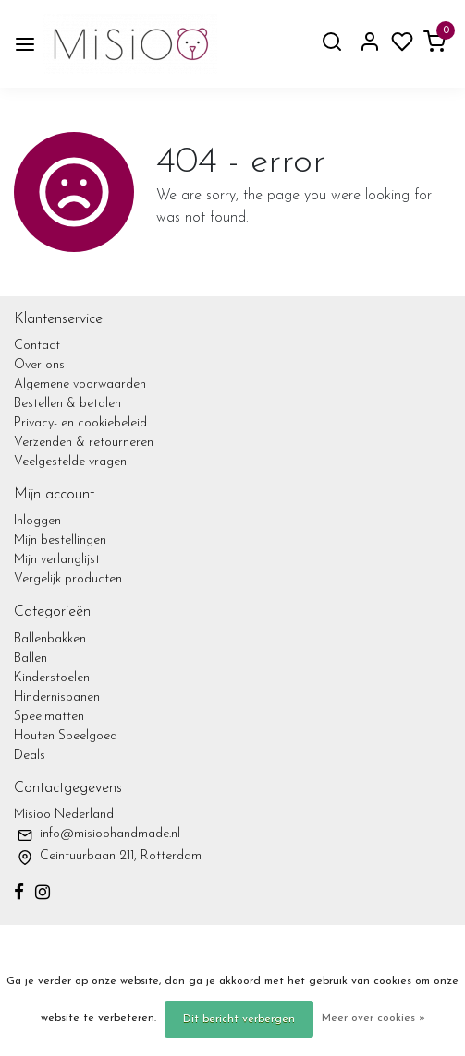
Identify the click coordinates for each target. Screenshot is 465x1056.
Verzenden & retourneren (83, 443)
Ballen (30, 659)
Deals (29, 755)
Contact (37, 346)
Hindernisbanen (57, 697)
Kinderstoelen (52, 678)
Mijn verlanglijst (57, 560)
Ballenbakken (50, 639)
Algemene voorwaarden (80, 384)
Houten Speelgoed (65, 736)
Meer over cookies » (373, 1018)
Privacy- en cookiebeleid (80, 423)
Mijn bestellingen (60, 540)
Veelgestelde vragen (70, 462)
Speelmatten (49, 717)
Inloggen (37, 521)
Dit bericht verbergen (239, 1019)
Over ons (39, 365)
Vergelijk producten (68, 579)
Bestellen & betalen (67, 404)
